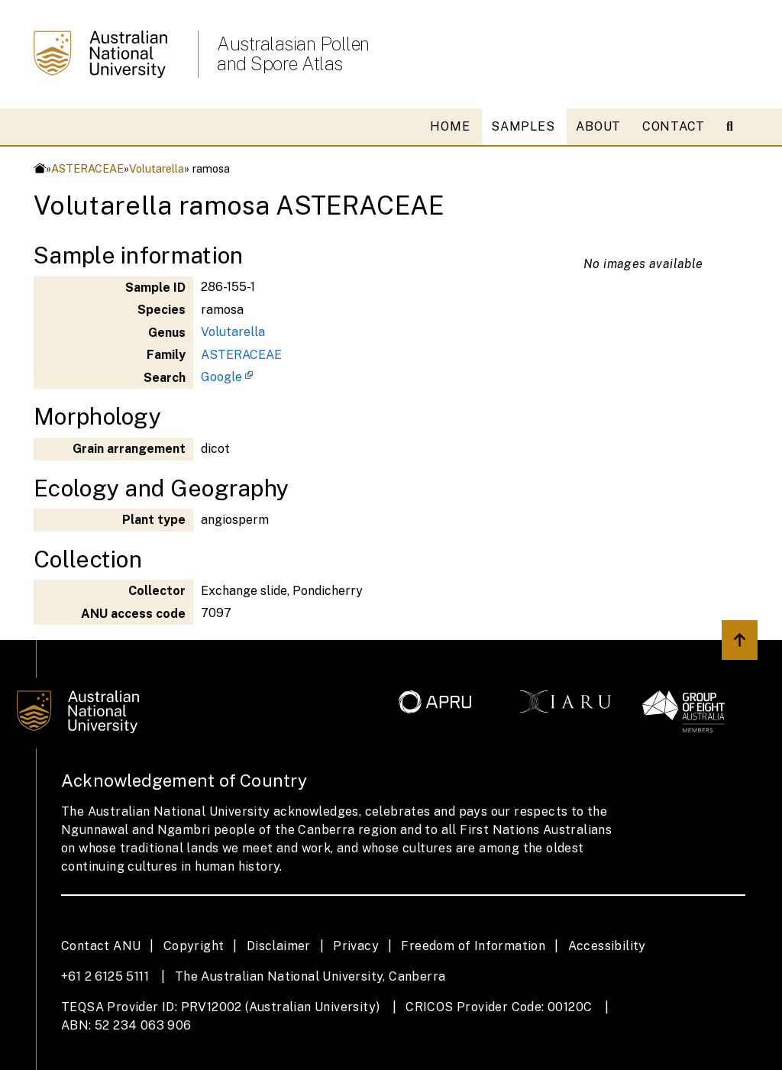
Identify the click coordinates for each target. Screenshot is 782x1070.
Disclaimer (279, 946)
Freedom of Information (473, 946)
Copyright (194, 946)
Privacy (356, 946)
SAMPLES (522, 126)
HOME (450, 126)
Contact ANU (101, 946)
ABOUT (598, 126)
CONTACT (673, 126)
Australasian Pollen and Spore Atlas (293, 53)
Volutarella (156, 168)
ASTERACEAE (87, 168)
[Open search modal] (735, 127)
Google (221, 377)
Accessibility (607, 946)
